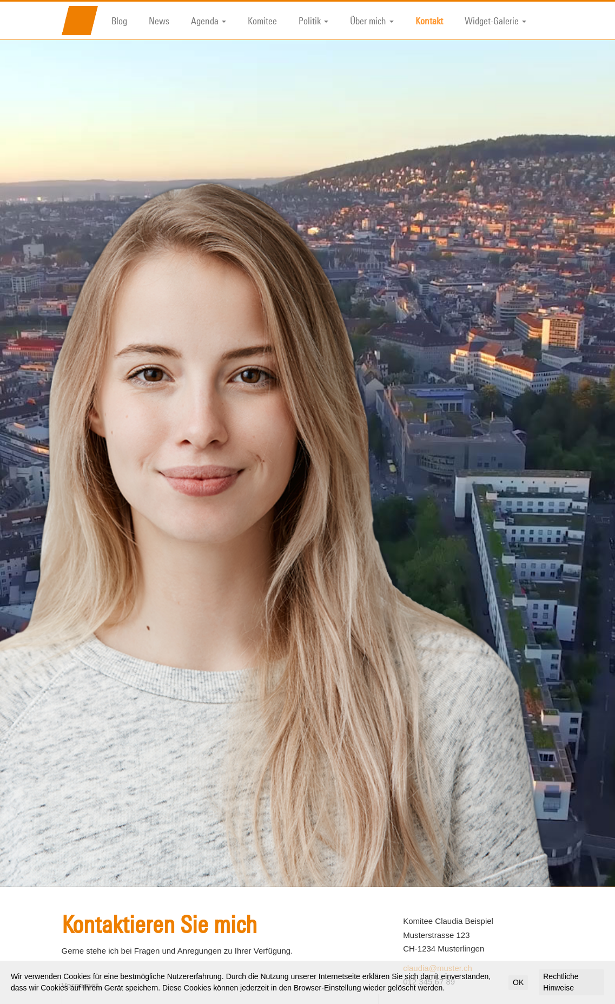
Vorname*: (431, 978)
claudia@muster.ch (437, 912)
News (159, 21)
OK (518, 982)
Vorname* (80, 930)
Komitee (262, 21)
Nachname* (84, 970)
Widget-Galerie (495, 21)
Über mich (372, 21)
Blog (119, 21)
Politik (313, 21)
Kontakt (429, 21)
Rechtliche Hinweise (560, 982)
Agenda (208, 21)
